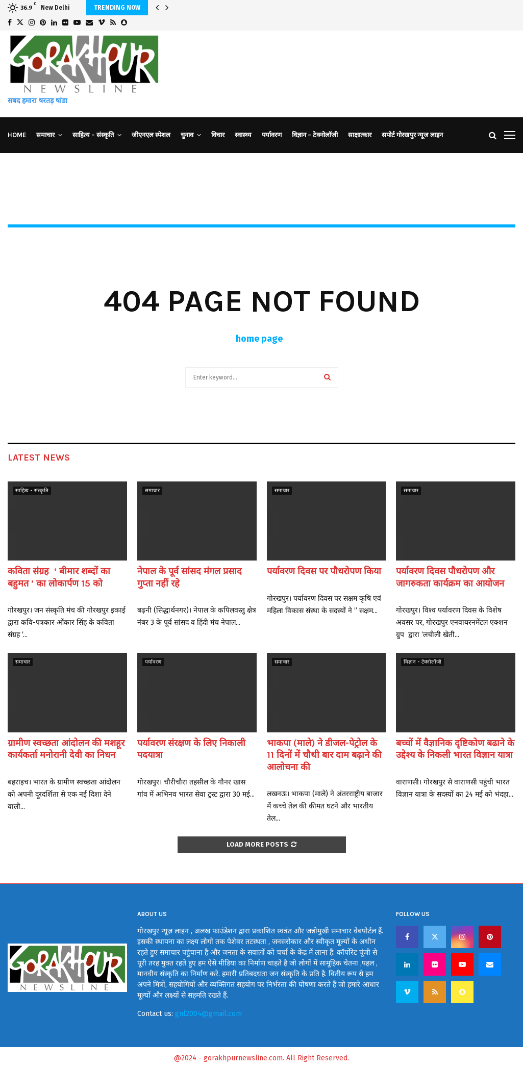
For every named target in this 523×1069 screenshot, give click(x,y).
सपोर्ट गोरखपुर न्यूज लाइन (412, 135)
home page (259, 338)
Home (17, 135)
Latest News (39, 457)
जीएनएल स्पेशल (151, 135)
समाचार (45, 135)
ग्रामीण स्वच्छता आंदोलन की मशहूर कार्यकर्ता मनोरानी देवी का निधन (66, 748)
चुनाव (187, 135)
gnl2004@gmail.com (208, 1013)
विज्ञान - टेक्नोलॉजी (422, 662)
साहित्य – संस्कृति (93, 135)
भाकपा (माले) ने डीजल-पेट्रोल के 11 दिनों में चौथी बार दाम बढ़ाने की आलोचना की (324, 755)
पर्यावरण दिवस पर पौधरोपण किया (324, 571)
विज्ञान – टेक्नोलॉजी (315, 135)
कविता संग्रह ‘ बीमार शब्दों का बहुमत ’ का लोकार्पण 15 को (59, 577)
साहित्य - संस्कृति (31, 491)
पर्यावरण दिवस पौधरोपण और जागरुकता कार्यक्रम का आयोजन (451, 577)
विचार (218, 135)
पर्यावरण (272, 135)
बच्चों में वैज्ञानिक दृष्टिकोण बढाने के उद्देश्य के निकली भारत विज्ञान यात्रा (455, 748)
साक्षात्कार (359, 135)
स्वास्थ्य (243, 135)
